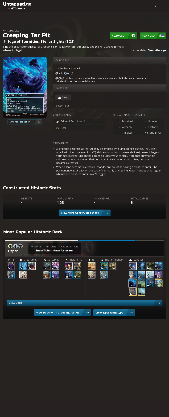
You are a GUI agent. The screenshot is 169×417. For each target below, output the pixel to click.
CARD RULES (60, 143)
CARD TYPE (62, 88)
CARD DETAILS (62, 115)
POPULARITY (65, 198)
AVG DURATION (69, 246)
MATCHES (51, 246)
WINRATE (26, 198)
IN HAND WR (102, 198)
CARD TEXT (62, 60)
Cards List (11, 30)
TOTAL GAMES (139, 198)
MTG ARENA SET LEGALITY (129, 115)
